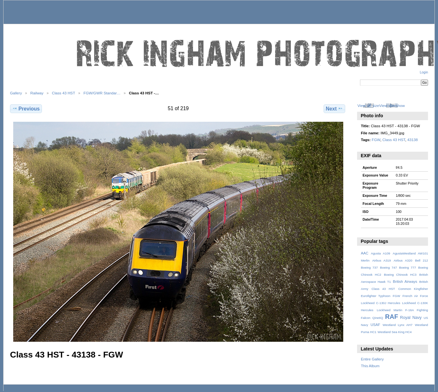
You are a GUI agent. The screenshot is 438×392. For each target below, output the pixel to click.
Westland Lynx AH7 (397, 325)
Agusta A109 (380, 253)
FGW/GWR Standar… (102, 93)
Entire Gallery (372, 359)
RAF (391, 316)
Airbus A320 (403, 260)
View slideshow (392, 105)
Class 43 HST (63, 93)
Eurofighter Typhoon (376, 296)
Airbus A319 (381, 260)
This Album (370, 366)
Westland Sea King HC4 (395, 332)
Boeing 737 (369, 267)
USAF (375, 325)
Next (334, 108)
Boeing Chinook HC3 (400, 274)
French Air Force (415, 296)
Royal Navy (411, 317)
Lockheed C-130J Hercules (380, 303)
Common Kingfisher (413, 289)
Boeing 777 (407, 267)
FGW (376, 140)
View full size (368, 105)
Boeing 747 (388, 267)
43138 (412, 140)
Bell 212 (421, 260)
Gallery (16, 93)
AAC (364, 253)
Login (424, 72)
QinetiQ (377, 318)
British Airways (405, 281)
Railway (37, 93)
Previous (26, 108)
